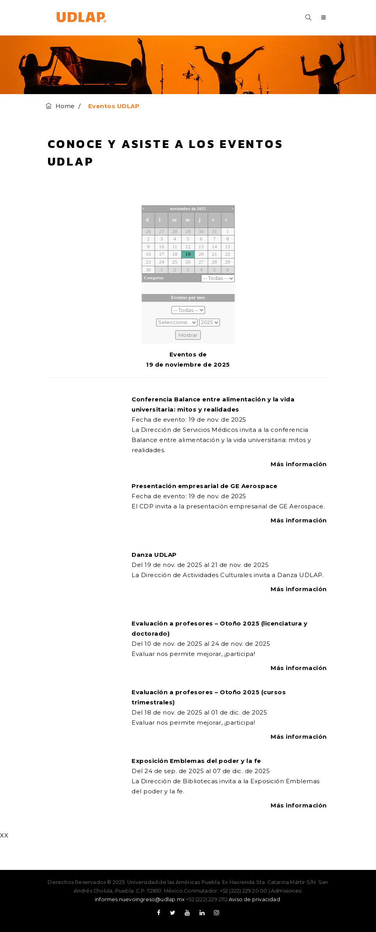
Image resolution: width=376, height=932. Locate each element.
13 (201, 246)
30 (201, 231)
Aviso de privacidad (254, 899)
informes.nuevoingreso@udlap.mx (140, 899)
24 (161, 262)
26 (148, 231)
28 (174, 231)
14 (214, 246)
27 (161, 231)
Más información (299, 464)
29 (188, 231)
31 (214, 231)
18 (174, 254)
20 (201, 254)
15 (227, 246)
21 (214, 254)
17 (161, 254)
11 (174, 246)
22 (227, 254)
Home (60, 106)
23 (148, 262)
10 (161, 246)
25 (174, 262)
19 (188, 254)
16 (148, 254)
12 (188, 246)
